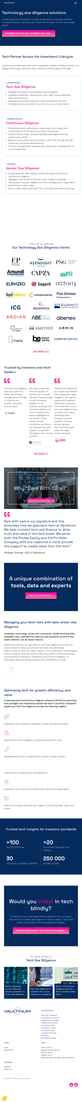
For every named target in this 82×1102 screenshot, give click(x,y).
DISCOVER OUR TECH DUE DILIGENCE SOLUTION (27, 33)
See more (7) (41, 454)
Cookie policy (46, 1055)
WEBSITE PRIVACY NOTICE (50, 1050)
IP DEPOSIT (45, 1035)
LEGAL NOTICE (46, 1047)
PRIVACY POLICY (47, 1052)
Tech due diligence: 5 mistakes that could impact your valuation (40, 991)
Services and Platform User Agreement (57, 1057)
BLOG (6, 1047)
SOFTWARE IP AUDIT (48, 1028)
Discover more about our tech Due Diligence (39, 930)
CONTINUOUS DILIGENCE (50, 1018)
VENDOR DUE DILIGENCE (50, 1020)
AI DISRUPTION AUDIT (49, 1033)
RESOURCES (8, 1050)
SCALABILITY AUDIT (48, 1025)
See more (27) (41, 352)
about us (8, 1069)
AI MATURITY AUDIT (48, 1030)
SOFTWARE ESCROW (48, 1038)
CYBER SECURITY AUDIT (49, 1023)
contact (7, 1067)
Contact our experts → (41, 595)
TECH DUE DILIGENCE (49, 1015)
